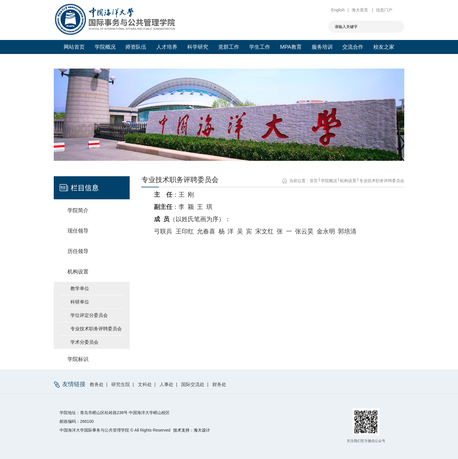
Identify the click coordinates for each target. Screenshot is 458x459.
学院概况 (105, 47)
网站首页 (74, 47)
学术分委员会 (84, 342)
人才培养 (166, 47)
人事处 (166, 384)
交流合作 (352, 47)
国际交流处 (192, 384)
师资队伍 (135, 47)
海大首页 (360, 10)
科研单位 (79, 301)
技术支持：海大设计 (191, 430)
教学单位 (79, 288)
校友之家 (383, 47)
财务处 (219, 384)
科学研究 (197, 47)
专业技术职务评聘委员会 (96, 328)
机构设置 (348, 180)
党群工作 (228, 47)
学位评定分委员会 (89, 315)
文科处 (145, 384)
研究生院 (120, 384)
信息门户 (384, 10)
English (338, 10)
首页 (314, 180)
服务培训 (322, 47)
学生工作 (259, 47)
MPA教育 (291, 47)
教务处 (97, 384)
